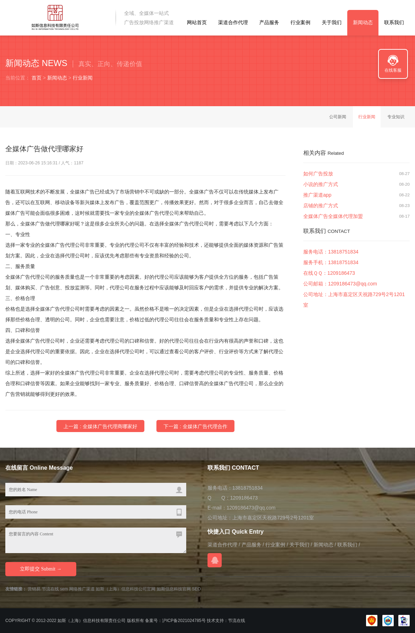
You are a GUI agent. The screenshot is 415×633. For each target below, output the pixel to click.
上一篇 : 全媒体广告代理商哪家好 (100, 426)
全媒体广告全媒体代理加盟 (333, 216)
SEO (196, 588)
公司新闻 (337, 116)
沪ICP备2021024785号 (184, 620)
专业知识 (395, 116)
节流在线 (50, 588)
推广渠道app (317, 195)
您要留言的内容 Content (95, 540)
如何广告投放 (318, 174)
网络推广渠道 (82, 588)
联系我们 (394, 22)
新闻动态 (363, 22)
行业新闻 (83, 78)
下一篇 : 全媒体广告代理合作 (195, 426)
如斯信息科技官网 (174, 588)
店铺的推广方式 (320, 206)
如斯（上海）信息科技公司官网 (125, 588)
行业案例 (300, 22)
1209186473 (341, 273)
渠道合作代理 (233, 22)
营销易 (34, 588)
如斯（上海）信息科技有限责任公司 (91, 620)
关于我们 (332, 22)
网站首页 (197, 22)
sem (64, 588)
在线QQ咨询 (215, 560)
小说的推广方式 (320, 184)
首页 (37, 78)
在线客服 (393, 70)
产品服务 (269, 22)
